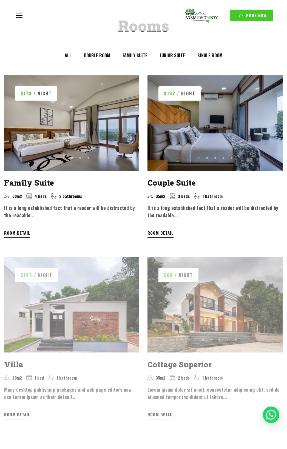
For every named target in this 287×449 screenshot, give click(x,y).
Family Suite (29, 183)
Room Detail (17, 233)
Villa (13, 362)
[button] (55, 158)
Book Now (252, 15)
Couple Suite (171, 183)
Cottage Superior (179, 362)
